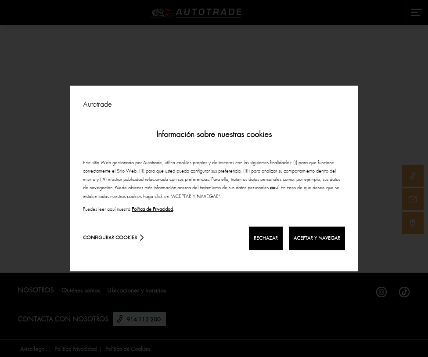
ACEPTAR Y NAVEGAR (317, 238)
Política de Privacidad (152, 209)
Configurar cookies (110, 237)
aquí (274, 187)
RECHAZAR (266, 238)
